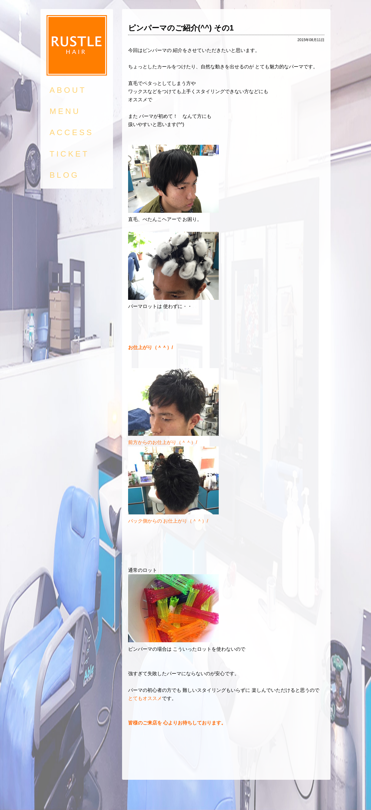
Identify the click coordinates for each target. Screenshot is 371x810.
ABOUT (68, 90)
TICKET (69, 153)
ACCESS (72, 132)
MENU (65, 111)
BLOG (64, 175)
